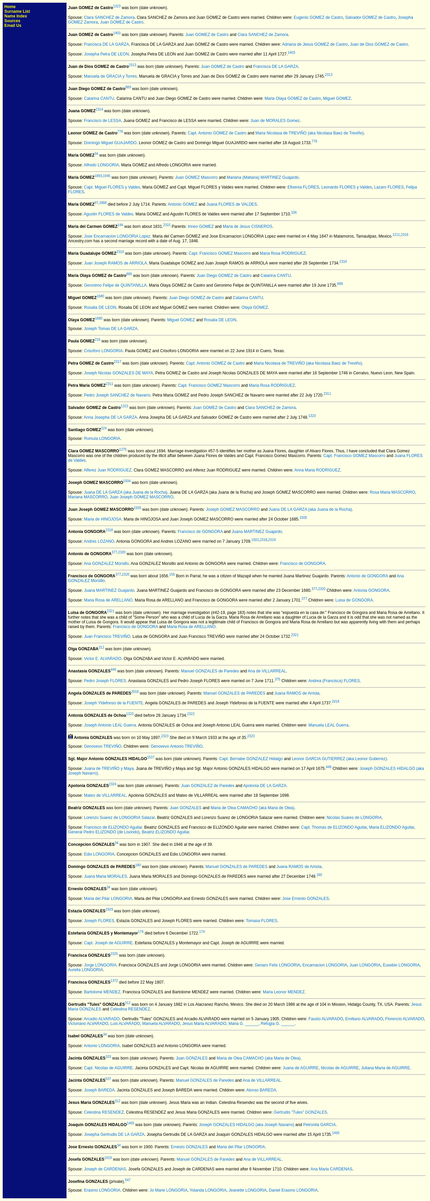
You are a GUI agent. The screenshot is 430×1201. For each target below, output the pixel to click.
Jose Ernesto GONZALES (305, 898)
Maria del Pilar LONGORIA (108, 898)
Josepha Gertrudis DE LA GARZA (114, 1134)
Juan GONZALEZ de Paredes (207, 785)
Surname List (17, 11)
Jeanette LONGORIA (248, 1190)
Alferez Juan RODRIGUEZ (107, 470)
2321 (110, 611)
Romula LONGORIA (102, 438)
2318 (109, 530)
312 (101, 647)
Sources (12, 20)
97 (96, 203)
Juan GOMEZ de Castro (121, 22)
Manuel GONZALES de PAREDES (234, 693)
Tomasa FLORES (261, 920)
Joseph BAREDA (99, 1090)
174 (141, 932)
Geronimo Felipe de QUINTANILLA (115, 285)
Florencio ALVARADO (404, 1019)
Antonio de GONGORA (367, 576)
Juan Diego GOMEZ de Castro (224, 275)
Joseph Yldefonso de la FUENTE (113, 703)
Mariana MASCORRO (88, 497)
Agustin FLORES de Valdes (108, 214)
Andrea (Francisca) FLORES (334, 680)
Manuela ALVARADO (161, 1023)
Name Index (15, 16)
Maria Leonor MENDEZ (284, 992)
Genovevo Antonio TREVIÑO (177, 746)
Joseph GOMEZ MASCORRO (233, 509)
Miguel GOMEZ (337, 98)
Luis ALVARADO (125, 1023)
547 (128, 1180)
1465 (130, 1123)
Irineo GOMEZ (201, 226)
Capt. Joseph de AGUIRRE (108, 943)
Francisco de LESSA (102, 120)
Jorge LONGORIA (100, 965)
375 (278, 679)
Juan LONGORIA (365, 965)
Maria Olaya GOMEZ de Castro (293, 98)
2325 (114, 954)
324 (104, 428)
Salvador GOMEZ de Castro (370, 17)
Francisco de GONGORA (200, 531)
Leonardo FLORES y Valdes (346, 187)
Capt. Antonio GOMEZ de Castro (217, 133)
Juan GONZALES (186, 807)
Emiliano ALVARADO (364, 1019)
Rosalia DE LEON (100, 307)
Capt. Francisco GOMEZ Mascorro (220, 253)
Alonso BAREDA (261, 1090)
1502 (255, 540)
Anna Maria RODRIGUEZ (317, 470)
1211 (396, 235)
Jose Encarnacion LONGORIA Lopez (117, 236)
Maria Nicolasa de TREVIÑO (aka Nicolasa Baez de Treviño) (309, 133)
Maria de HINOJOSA (102, 519)
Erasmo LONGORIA (102, 1190)
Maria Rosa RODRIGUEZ (283, 253)
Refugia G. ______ (278, 1023)
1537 (150, 757)
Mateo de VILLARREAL (105, 795)
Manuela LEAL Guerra (328, 725)
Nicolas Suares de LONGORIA (354, 817)
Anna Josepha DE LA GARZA (110, 417)
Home (9, 6)
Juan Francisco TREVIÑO (107, 636)
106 (294, 212)
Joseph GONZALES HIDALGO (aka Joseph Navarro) (246, 1124)
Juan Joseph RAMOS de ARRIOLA (115, 263)
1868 (102, 203)
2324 (112, 784)
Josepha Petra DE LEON (106, 54)
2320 (121, 552)
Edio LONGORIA (99, 854)
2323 (164, 736)
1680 (100, 296)
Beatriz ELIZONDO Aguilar (165, 832)
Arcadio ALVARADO (102, 1019)
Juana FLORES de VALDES (231, 204)
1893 (98, 176)
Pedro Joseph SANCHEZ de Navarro (117, 395)
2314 (99, 109)
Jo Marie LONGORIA (168, 1190)
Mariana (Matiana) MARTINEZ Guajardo (263, 177)
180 (138, 865)
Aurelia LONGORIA (85, 969)
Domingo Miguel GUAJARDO (110, 142)
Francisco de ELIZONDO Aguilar (113, 827)
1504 (127, 481)
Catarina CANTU (99, 98)
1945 (106, 176)
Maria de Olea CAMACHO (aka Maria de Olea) (252, 807)
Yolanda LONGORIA (208, 1190)
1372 (114, 981)
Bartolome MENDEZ (102, 992)
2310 (120, 252)
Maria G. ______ (243, 1023)
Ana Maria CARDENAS (331, 1169)
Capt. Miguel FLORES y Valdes (112, 187)
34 (96, 154)
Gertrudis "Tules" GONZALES (300, 1112)
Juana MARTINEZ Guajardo (257, 531)
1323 (117, 6)
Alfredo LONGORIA (101, 165)
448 (329, 767)
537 (108, 1079)
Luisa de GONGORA (354, 600)
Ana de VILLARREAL (267, 671)
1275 (123, 449)
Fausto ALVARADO (325, 1019)
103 (108, 1057)
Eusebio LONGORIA (401, 965)
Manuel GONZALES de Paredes (210, 671)
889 (128, 87)
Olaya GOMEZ (255, 307)
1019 (108, 1158)
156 (172, 574)
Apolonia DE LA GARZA (265, 785)
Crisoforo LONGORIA (103, 350)
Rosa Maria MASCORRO (392, 492)
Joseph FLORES (99, 920)
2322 (191, 714)
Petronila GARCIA (319, 1124)
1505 (137, 508)
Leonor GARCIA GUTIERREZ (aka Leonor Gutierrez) (339, 758)
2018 (134, 692)
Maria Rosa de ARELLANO (108, 600)
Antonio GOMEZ (183, 204)
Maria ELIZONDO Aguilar (391, 827)
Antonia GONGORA (371, 590)
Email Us (13, 25)
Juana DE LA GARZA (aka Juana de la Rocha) (125, 492)
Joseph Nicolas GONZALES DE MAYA (118, 373)
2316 (404, 235)
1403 (117, 33)
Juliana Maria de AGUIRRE (385, 1068)
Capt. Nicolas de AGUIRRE (108, 1068)
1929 (109, 909)
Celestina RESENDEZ (130, 1009)
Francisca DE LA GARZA (106, 44)
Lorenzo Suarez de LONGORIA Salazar (119, 817)
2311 (109, 384)
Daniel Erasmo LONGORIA (293, 1190)
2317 (117, 362)
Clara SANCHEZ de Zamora (109, 17)
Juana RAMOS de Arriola (296, 693)
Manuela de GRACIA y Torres (110, 76)
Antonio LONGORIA (102, 1045)
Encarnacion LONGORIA (324, 965)
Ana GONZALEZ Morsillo (106, 563)
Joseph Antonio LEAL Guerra (110, 725)
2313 (132, 65)
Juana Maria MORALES (105, 876)
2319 (271, 540)
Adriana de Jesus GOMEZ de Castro (315, 44)
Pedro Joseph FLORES (105, 680)
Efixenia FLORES (303, 187)
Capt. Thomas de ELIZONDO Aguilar (334, 827)
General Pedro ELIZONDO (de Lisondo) (104, 832)
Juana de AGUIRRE (301, 1068)
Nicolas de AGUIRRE (340, 1068)
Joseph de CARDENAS (105, 1169)
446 (113, 669)
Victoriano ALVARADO (88, 1023)
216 (97, 339)
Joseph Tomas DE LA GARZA (110, 328)
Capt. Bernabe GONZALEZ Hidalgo (251, 758)
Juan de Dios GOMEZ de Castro (379, 44)
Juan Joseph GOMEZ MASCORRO (141, 497)
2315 (166, 225)
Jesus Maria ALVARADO (204, 1023)
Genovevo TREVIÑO (102, 746)
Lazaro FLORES (389, 187)
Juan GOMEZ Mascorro (196, 177)
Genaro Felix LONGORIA (277, 965)
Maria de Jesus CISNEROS (247, 226)
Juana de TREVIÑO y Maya (109, 768)
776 (120, 131)
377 (114, 552)
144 (120, 225)
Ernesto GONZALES (189, 1147)
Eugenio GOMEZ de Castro (318, 17)
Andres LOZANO (99, 541)
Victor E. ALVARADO (102, 658)
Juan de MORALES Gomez (275, 120)
